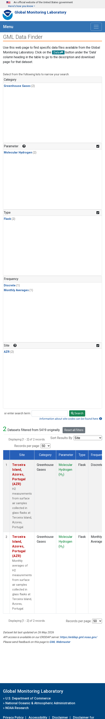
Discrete (10, 285)
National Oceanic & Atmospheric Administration (40, 703)
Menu (8, 26)
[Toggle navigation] (96, 27)
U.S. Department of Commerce (28, 698)
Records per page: (27, 446)
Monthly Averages (16, 290)
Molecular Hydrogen (18, 152)
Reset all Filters (73, 430)
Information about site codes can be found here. (70, 418)
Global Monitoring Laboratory (40, 12)
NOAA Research (17, 708)
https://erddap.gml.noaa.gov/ (78, 637)
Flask (7, 219)
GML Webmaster (59, 641)
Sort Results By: (61, 438)
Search (77, 413)
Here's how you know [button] (20, 6)
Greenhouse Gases (17, 86)
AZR (7, 352)
